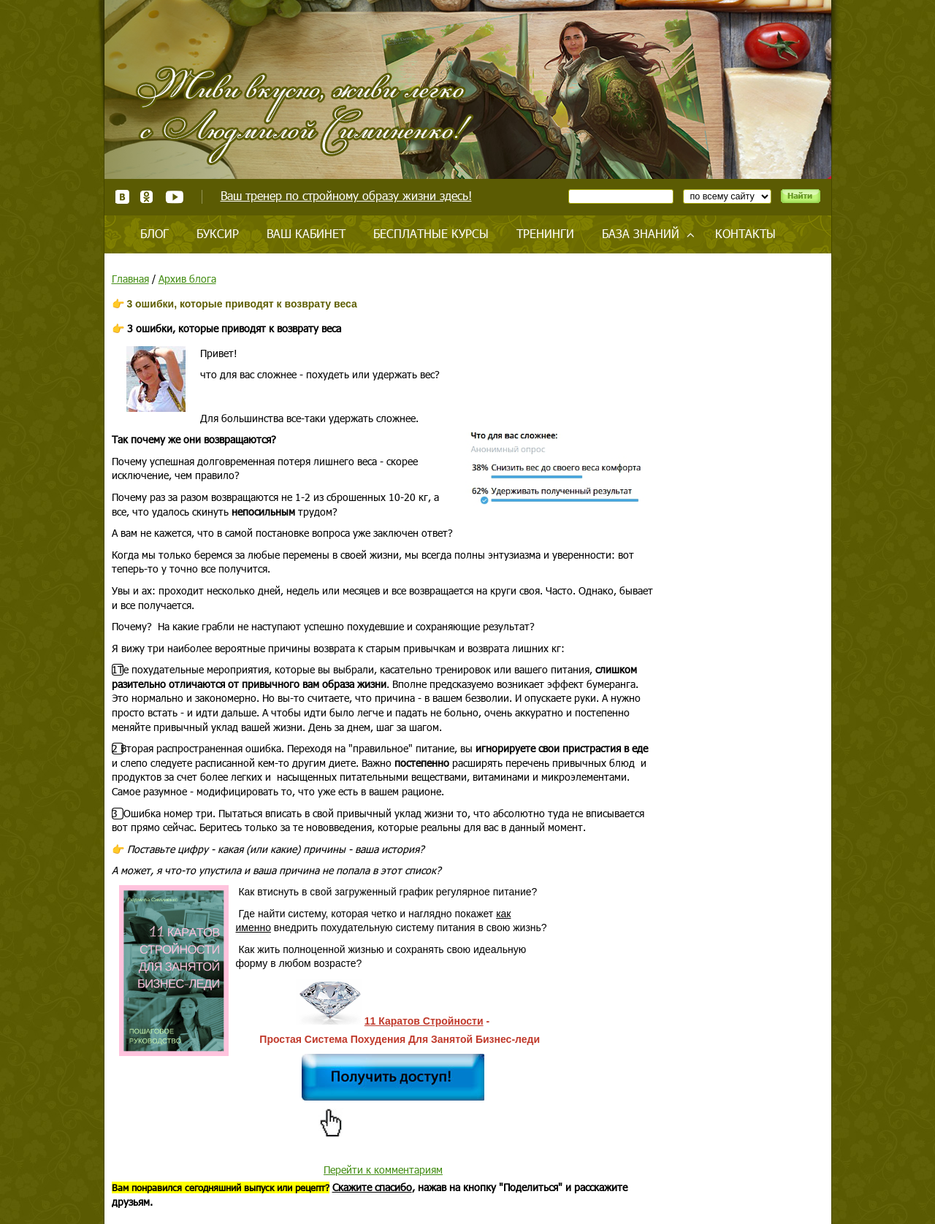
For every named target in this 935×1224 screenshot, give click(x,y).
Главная (130, 279)
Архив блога (187, 279)
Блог (154, 233)
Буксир (217, 233)
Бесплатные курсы (431, 233)
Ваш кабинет (306, 233)
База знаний (640, 233)
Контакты (745, 233)
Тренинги (545, 233)
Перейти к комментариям (383, 1170)
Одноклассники (147, 197)
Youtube (174, 197)
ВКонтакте (122, 197)
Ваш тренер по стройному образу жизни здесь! (346, 195)
